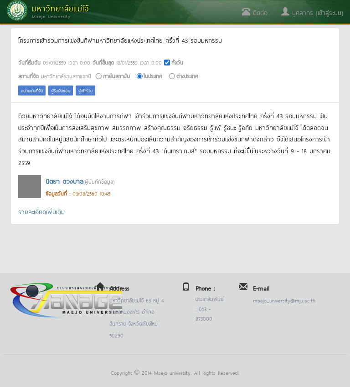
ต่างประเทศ (187, 75)
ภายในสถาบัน (116, 75)
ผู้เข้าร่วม (85, 90)
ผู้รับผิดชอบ (60, 90)
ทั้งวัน (177, 62)
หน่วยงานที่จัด (32, 90)
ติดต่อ (255, 12)
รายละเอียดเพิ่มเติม (41, 211)
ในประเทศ (153, 75)
